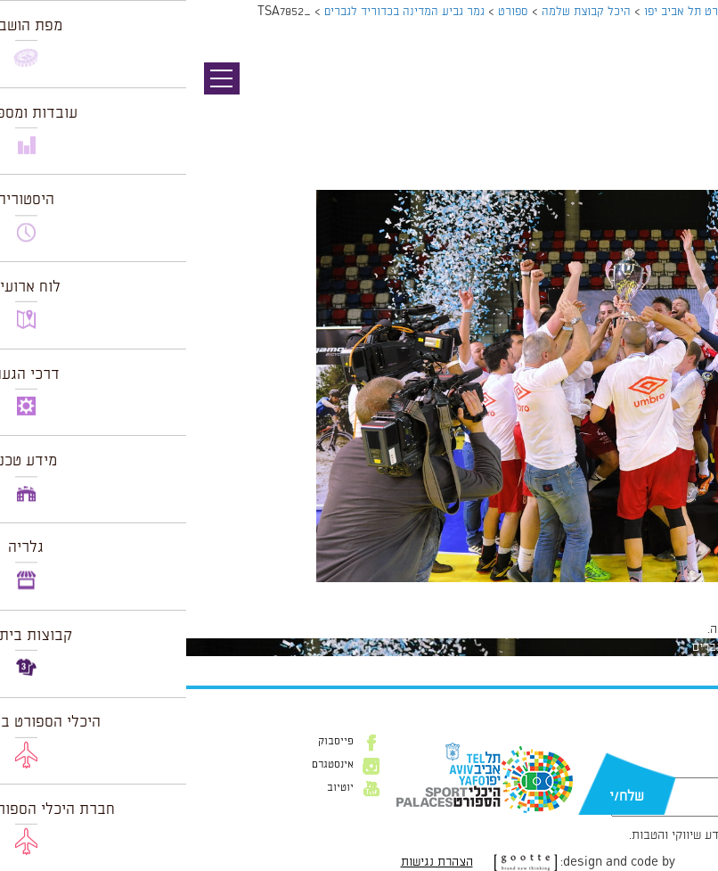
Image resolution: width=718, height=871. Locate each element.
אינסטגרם (146, 765)
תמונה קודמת (684, 93)
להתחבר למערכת (659, 629)
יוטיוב (154, 788)
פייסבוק (149, 741)
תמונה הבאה (687, 111)
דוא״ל (663, 768)
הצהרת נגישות (251, 862)
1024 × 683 (624, 591)
